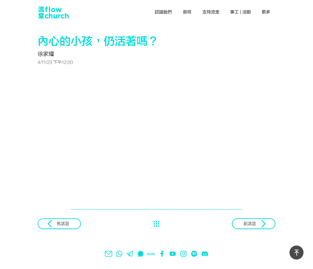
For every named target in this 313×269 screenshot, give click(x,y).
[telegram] (129, 253)
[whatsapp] (119, 253)
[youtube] (172, 253)
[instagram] (183, 253)
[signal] (140, 253)
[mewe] (151, 253)
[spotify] (194, 253)
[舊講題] (59, 223)
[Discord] (204, 253)
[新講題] (253, 223)
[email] (108, 253)
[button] (163, 12)
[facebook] (162, 253)
